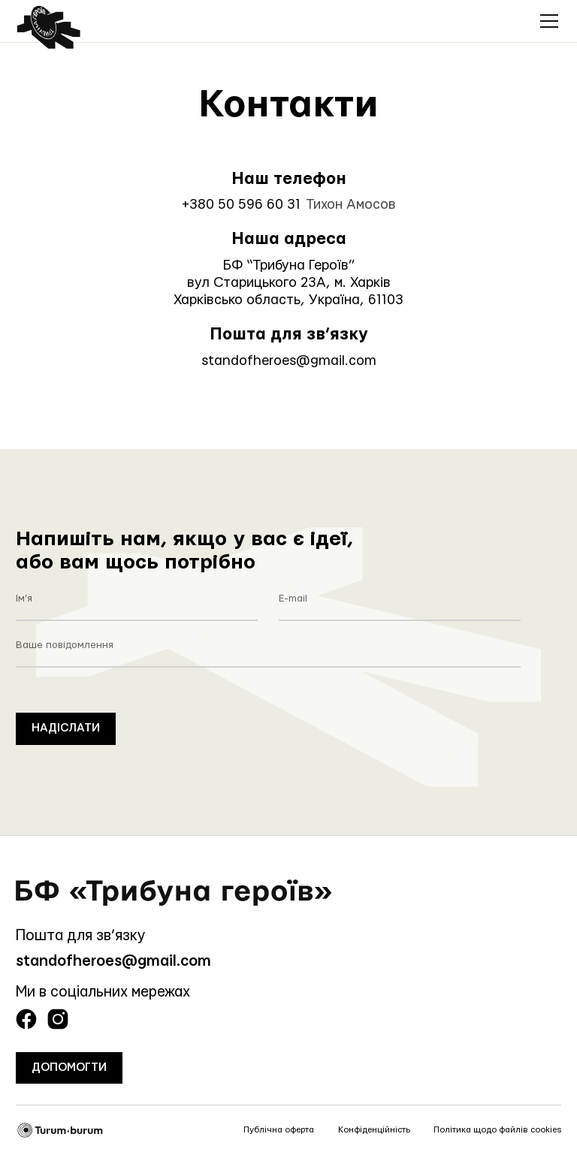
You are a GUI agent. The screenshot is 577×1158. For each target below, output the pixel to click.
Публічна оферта (278, 1130)
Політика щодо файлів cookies (497, 1130)
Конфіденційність (374, 1130)
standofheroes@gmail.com (288, 361)
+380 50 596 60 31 (241, 205)
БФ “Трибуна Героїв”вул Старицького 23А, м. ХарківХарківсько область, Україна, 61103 (288, 282)
